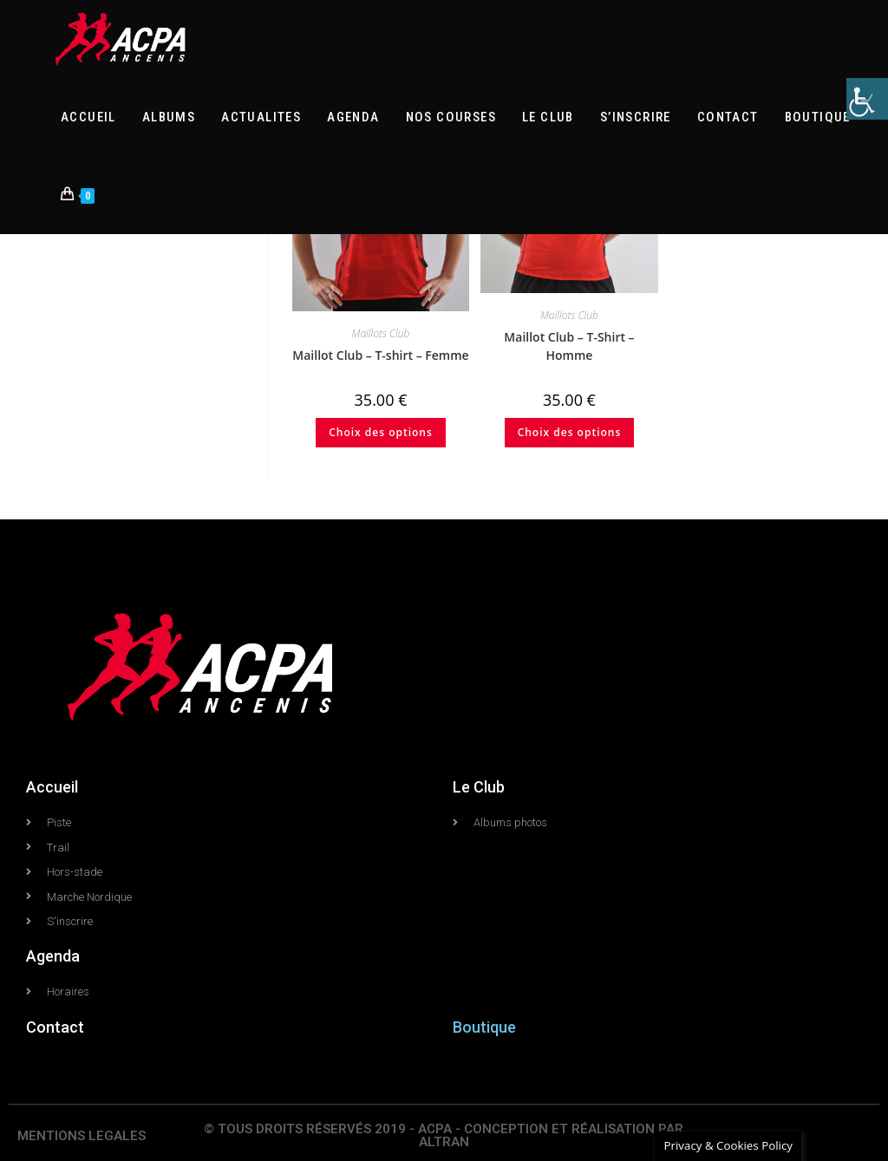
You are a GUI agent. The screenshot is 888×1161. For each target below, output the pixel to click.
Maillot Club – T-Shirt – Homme (569, 346)
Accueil (52, 787)
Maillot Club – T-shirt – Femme (380, 355)
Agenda (53, 956)
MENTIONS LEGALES (81, 1136)
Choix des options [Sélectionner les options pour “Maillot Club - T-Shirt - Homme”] (570, 432)
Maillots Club (381, 333)
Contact (55, 1027)
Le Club (479, 787)
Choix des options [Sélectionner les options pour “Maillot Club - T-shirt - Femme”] (381, 432)
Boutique (484, 1027)
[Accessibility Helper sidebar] (867, 99)
